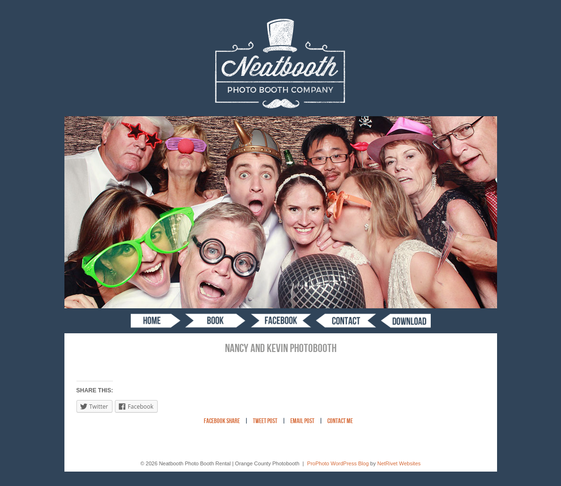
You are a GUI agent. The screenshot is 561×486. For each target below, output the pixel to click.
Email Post (302, 421)
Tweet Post (265, 421)
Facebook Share (222, 421)
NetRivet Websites (399, 463)
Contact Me (340, 421)
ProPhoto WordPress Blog (338, 463)
